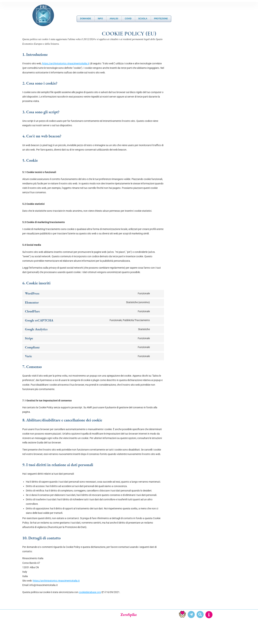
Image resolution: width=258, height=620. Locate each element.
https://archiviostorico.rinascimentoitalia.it (65, 63)
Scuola (142, 18)
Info (100, 18)
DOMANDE (85, 18)
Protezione (161, 18)
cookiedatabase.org (90, 592)
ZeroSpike (128, 614)
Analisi (114, 18)
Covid (128, 18)
